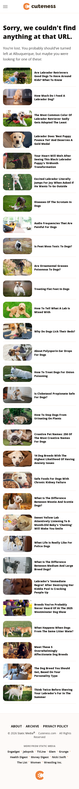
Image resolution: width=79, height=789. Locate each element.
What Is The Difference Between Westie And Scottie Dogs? (53, 501)
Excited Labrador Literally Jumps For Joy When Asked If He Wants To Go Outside (54, 182)
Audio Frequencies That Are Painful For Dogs (53, 225)
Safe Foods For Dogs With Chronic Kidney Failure (51, 480)
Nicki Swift (59, 757)
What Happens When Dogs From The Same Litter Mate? (53, 629)
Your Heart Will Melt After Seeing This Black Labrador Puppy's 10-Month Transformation (52, 161)
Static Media (25, 733)
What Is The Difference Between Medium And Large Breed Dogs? (53, 565)
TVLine (41, 751)
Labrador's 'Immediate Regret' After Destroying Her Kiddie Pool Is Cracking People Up (54, 586)
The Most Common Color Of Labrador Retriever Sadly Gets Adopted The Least (53, 118)
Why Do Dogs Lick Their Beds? (54, 331)
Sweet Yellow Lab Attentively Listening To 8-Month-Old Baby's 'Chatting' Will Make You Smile (53, 523)
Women (36, 762)
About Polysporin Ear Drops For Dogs (53, 352)
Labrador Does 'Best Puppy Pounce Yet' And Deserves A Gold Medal (53, 139)
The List (22, 762)
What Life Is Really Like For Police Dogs (53, 544)
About (16, 726)
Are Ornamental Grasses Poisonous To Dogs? (51, 267)
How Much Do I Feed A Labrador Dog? (49, 97)
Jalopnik (28, 751)
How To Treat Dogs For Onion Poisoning (54, 374)
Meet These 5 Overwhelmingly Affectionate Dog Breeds (51, 650)
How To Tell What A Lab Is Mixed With (52, 310)
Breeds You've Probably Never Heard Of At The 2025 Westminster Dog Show (53, 608)
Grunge (63, 751)
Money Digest (40, 757)
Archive (32, 726)
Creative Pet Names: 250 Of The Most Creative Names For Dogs (53, 437)
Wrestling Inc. (53, 762)
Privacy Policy (55, 726)
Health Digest (19, 757)
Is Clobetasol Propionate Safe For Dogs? (54, 395)
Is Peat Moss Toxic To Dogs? (53, 246)
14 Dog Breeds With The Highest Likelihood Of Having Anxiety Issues (54, 459)
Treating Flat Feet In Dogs (51, 289)
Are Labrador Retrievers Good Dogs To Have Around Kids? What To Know (52, 76)
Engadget (14, 751)
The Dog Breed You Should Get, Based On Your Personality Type (52, 671)
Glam (52, 751)
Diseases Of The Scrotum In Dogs (53, 204)
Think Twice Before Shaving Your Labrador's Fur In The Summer (53, 693)
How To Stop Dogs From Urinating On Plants (50, 416)
